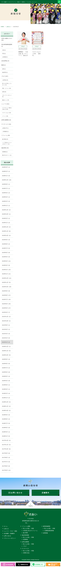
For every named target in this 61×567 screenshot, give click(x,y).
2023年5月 (6, 256)
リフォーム (5, 135)
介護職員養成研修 (49, 530)
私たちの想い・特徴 (28, 528)
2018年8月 (6, 419)
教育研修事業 (46, 526)
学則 (4, 53)
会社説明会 (5, 60)
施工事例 (5, 139)
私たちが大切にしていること (7, 84)
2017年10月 (6, 449)
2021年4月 (6, 329)
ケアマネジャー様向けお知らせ (7, 108)
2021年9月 (6, 325)
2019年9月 (6, 385)
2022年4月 (6, 312)
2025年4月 (6, 197)
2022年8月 (6, 295)
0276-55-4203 (32, 523)
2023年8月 (6, 244)
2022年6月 (6, 303)
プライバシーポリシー (10, 538)
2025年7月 (6, 188)
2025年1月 (6, 205)
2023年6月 (6, 252)
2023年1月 (6, 273)
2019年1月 (6, 397)
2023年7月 (6, 248)
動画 (3, 65)
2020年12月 (6, 346)
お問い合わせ (7, 536)
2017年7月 (6, 461)
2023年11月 (6, 231)
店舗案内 (45, 493)
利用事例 (4, 151)
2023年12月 (6, 227)
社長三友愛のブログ (6, 39)
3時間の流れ (26, 553)
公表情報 (4, 57)
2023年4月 (6, 261)
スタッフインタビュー (7, 96)
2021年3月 (6, 333)
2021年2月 (6, 338)
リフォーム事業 (26, 526)
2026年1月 (6, 175)
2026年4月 (6, 167)
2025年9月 (6, 184)
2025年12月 (6, 180)
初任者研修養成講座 (6, 45)
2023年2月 (6, 269)
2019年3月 (6, 389)
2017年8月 (6, 457)
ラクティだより (6, 112)
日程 (4, 50)
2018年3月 (6, 432)
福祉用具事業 (25, 535)
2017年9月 (6, 453)
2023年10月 (6, 235)
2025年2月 (6, 201)
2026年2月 (6, 171)
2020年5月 (6, 376)
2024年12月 (6, 209)
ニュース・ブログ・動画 (10, 531)
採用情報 (45, 533)
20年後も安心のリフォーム (30, 530)
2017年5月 (6, 470)
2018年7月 (6, 423)
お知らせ (8, 26)
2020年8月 (6, 363)
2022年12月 (6, 278)
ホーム (5, 526)
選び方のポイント (6, 155)
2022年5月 (6, 308)
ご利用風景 (5, 131)
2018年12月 (6, 402)
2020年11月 (6, 350)
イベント (5, 116)
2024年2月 (6, 218)
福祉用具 (4, 72)
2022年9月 (6, 291)
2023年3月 (6, 265)
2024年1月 (6, 222)
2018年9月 (6, 414)
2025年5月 (6, 192)
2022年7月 (6, 299)
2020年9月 (6, 359)
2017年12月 (6, 440)
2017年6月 (6, 466)
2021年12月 (6, 316)
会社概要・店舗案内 (9, 533)
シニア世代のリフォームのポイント (7, 143)
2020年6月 (6, 372)
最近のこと (5, 100)
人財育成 (5, 80)
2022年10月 (6, 286)
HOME (2, 26)
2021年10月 (6, 320)
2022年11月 (6, 282)
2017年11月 (6, 444)
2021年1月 (6, 342)
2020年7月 (6, 367)
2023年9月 (6, 239)
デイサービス (6, 124)
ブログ (4, 76)
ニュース (5, 104)
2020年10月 (6, 355)
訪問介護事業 (6, 120)
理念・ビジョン (6, 88)
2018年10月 (6, 410)
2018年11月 (6, 406)
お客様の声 (5, 128)
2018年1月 (6, 436)
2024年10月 (6, 214)
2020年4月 (6, 380)
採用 (4, 69)
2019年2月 (6, 393)
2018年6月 (6, 427)
